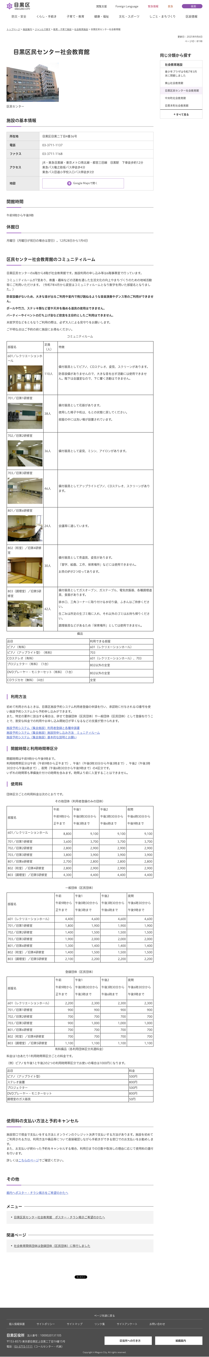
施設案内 (27, 29)
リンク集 (99, 1324)
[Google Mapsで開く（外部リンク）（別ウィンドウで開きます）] (83, 184)
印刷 (174, 37)
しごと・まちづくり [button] (162, 16)
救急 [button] (170, 6)
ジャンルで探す (42, 29)
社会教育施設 (81, 29)
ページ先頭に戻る (104, 1316)
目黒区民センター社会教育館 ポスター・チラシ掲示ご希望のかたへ (59, 1217)
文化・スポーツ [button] (129, 16)
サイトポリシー (46, 1324)
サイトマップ (74, 1324)
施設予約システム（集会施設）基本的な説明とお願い (42, 737)
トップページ (13, 29)
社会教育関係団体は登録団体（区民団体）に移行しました (52, 1246)
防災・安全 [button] (19, 16)
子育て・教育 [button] (75, 16)
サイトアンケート (127, 1324)
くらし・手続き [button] (46, 16)
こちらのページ (28, 1160)
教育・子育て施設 (62, 29)
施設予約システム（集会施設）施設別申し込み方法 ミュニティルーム (53, 733)
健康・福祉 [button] (101, 16)
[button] (99, 6)
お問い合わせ (157, 1324)
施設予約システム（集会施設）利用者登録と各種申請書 (43, 728)
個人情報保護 (17, 1324)
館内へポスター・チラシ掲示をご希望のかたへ (37, 1193)
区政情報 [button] (191, 16)
